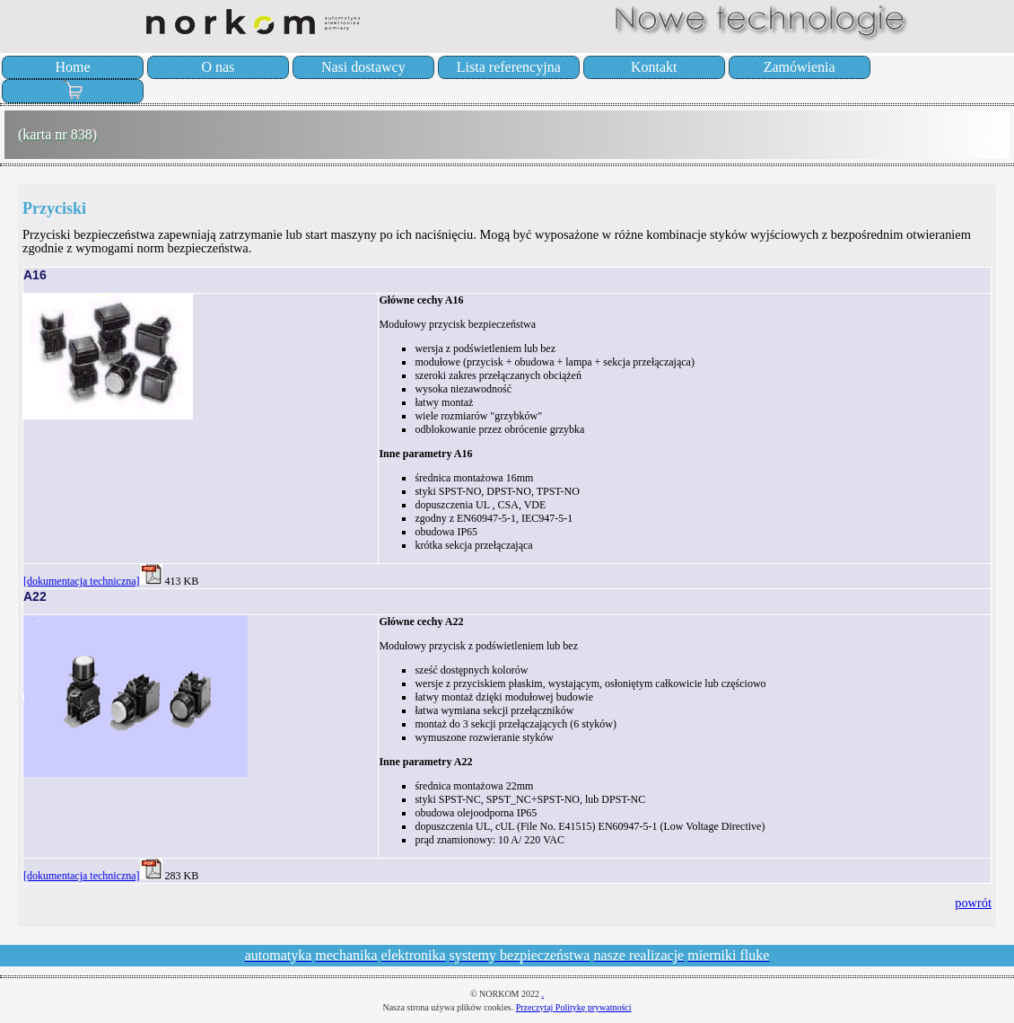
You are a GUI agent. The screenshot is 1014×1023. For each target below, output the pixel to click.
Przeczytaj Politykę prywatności (574, 1007)
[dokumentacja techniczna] (81, 581)
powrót (973, 902)
